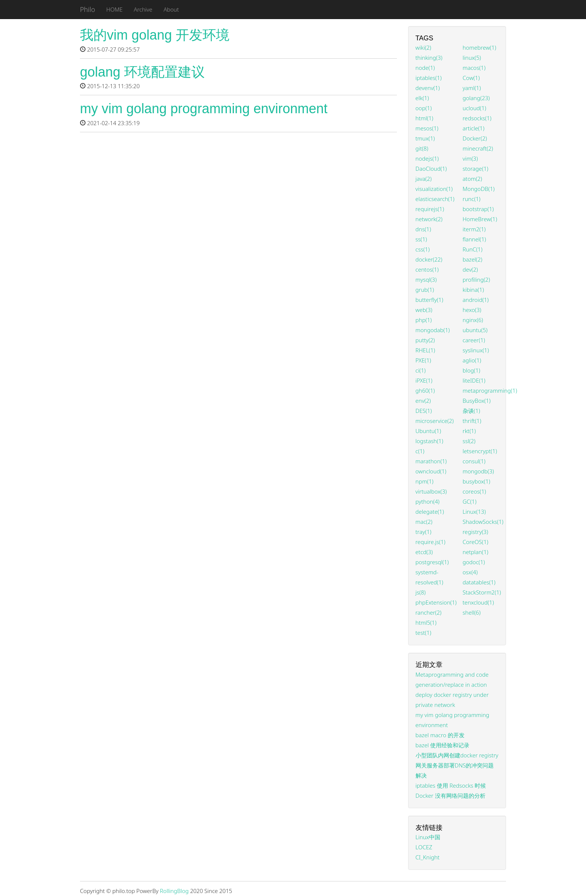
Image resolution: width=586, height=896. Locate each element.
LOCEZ (424, 847)
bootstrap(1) (478, 209)
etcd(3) (424, 552)
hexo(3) (472, 309)
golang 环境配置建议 (142, 72)
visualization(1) (434, 188)
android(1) (476, 299)
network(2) (429, 219)
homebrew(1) (479, 47)
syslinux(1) (476, 350)
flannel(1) (474, 239)
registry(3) (475, 531)
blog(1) (471, 370)
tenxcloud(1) (478, 602)
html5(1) (426, 622)
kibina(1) (473, 289)
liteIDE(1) (474, 380)
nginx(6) (473, 320)
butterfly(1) (429, 299)
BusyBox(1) (477, 400)
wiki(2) (423, 47)
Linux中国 (428, 837)
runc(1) (472, 199)
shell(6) (472, 612)
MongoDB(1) (479, 188)
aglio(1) (472, 360)
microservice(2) (435, 420)
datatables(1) (479, 582)
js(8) (421, 592)
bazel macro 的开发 (440, 735)
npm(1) (425, 481)
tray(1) (424, 531)
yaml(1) (472, 88)
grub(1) (425, 289)
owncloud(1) (431, 471)
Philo (87, 9)
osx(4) (470, 572)
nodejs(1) (427, 158)
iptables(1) (429, 77)
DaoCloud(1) (431, 168)
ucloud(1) (474, 108)
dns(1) (423, 229)
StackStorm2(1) (482, 592)
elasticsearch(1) (435, 199)
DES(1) (424, 410)
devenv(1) (428, 88)
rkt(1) (469, 431)
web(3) (424, 309)
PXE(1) (423, 360)
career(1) (474, 340)
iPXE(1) (424, 380)
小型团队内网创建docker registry (457, 755)
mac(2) (424, 521)
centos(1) (427, 269)
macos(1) (474, 67)
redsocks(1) (477, 118)
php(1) (424, 320)
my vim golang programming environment (203, 108)
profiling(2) (476, 279)
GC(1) (469, 501)
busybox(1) (476, 481)
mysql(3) (426, 279)
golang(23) (476, 98)
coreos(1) (474, 491)
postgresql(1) (432, 562)
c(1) (420, 451)
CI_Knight (428, 857)
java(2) (424, 178)
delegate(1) (430, 511)
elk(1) (422, 98)
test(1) (423, 632)
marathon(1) (431, 461)
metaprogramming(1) (490, 390)
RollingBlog (174, 891)
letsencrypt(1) (480, 451)
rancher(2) (429, 612)
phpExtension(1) (436, 602)
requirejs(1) (430, 209)
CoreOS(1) (475, 542)
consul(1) (474, 461)
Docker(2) (475, 138)
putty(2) (425, 340)
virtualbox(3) (431, 491)
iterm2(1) (474, 229)
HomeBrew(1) (480, 219)
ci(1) (421, 370)
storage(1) (475, 168)
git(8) (422, 148)
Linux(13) (474, 511)
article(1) (473, 128)
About (171, 9)
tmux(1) (425, 138)
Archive (143, 9)
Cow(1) (471, 77)
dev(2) (470, 269)
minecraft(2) (478, 148)
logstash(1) (429, 441)
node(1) (425, 67)
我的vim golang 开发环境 (154, 35)
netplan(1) (475, 552)
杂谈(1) (471, 410)
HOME (114, 9)
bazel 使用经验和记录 (443, 745)
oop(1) (424, 108)
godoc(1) (474, 562)
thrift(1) (472, 420)
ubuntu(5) (475, 330)
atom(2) (472, 178)
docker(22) (429, 259)
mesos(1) (427, 128)
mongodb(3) (478, 471)
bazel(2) (472, 259)
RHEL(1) (425, 350)
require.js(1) (430, 542)
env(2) (423, 400)
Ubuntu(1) (428, 431)
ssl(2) (469, 441)
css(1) (423, 249)
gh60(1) (425, 390)
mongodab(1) (433, 330)
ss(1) (421, 239)
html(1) (425, 118)
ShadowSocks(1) (483, 521)
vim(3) (470, 158)
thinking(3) (429, 57)
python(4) (428, 501)
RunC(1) (472, 249)
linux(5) (472, 57)
